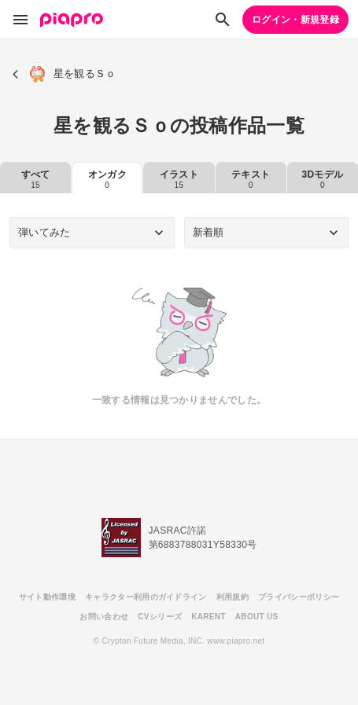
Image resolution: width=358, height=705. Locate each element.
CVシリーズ (160, 616)
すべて (35, 179)
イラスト (179, 179)
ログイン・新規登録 (295, 19)
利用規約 (232, 597)
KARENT (208, 616)
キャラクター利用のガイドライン (146, 597)
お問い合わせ (103, 616)
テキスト (250, 179)
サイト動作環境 (47, 597)
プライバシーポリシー (298, 597)
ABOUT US (257, 616)
